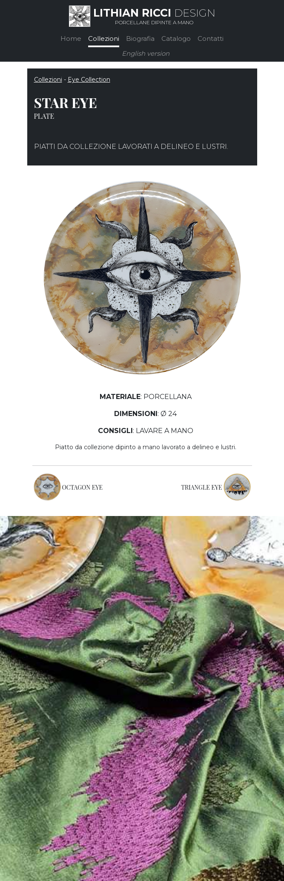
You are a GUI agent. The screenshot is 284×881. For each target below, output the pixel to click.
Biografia (140, 38)
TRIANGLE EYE (201, 487)
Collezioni (103, 38)
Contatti (211, 38)
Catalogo (176, 38)
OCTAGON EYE (82, 487)
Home (70, 38)
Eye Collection (89, 79)
